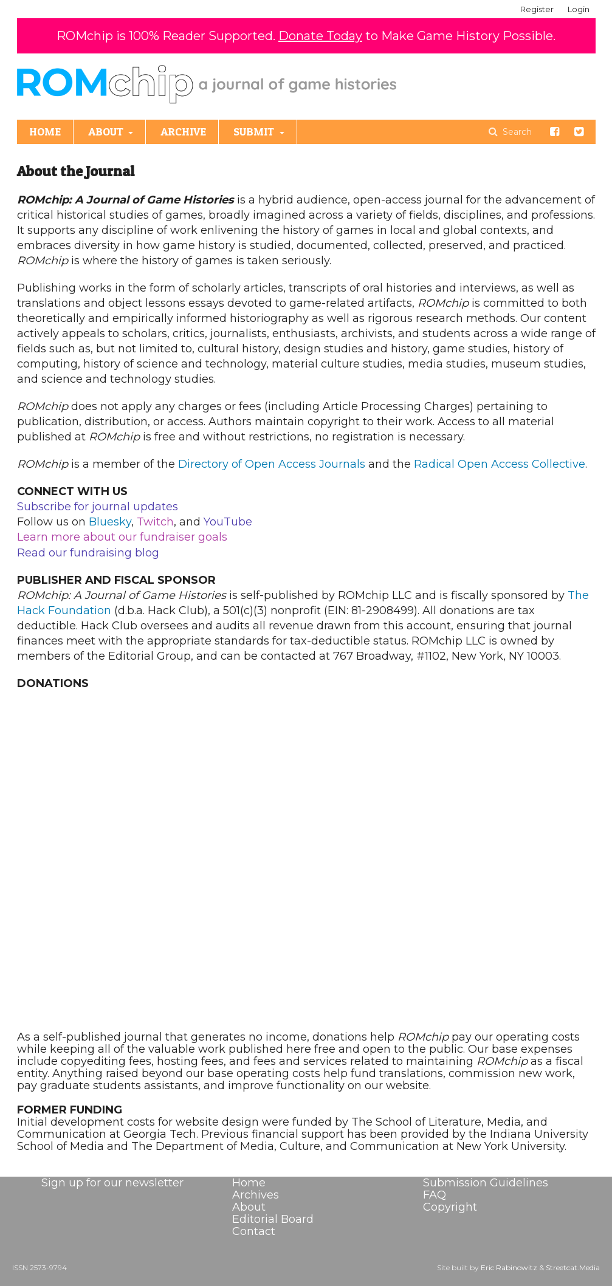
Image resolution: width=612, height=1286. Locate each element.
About (249, 1207)
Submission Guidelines (485, 1182)
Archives (255, 1195)
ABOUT (107, 131)
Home (249, 1182)
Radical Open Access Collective (499, 464)
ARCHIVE (183, 131)
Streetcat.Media (573, 1267)
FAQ (434, 1195)
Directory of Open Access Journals (271, 464)
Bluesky (110, 521)
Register (537, 9)
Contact (253, 1231)
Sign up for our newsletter (112, 1182)
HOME (45, 131)
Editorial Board (273, 1219)
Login (579, 9)
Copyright (450, 1207)
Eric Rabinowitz (509, 1267)
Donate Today (320, 36)
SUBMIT (255, 131)
